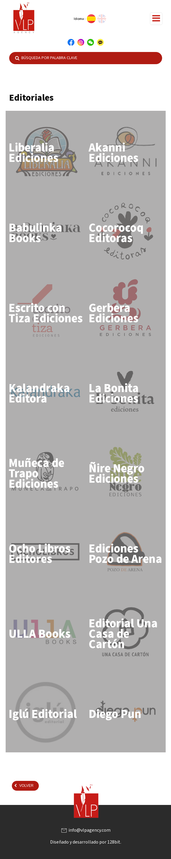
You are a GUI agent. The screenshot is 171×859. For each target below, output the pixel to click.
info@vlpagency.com (85, 830)
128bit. (114, 842)
